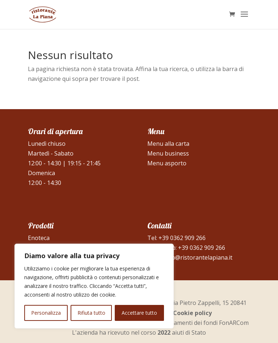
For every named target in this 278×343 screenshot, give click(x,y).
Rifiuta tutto (91, 312)
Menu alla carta (168, 144)
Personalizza (46, 312)
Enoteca (39, 238)
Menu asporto (166, 163)
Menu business (168, 153)
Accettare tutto (139, 312)
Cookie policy (192, 313)
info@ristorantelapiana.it (198, 257)
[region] (94, 286)
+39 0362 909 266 (182, 238)
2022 (163, 332)
